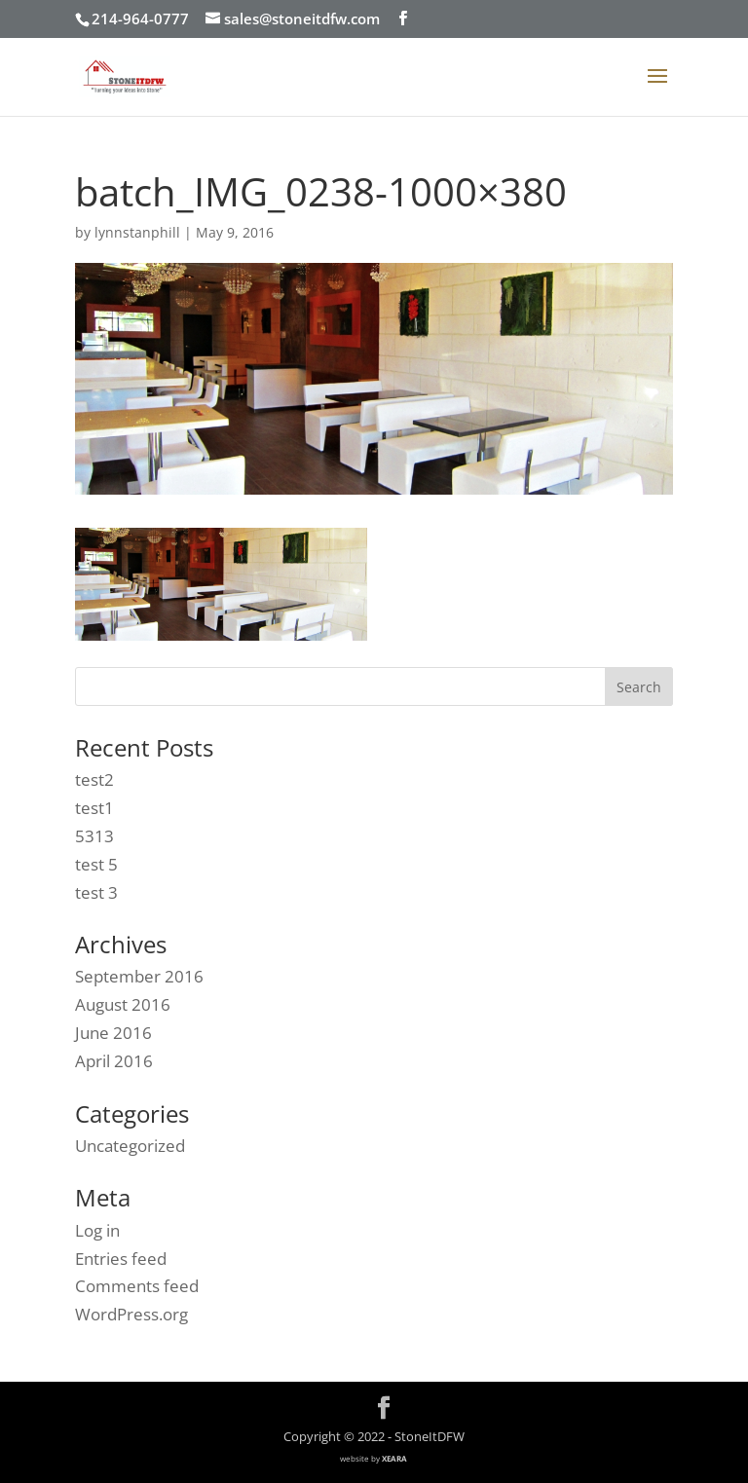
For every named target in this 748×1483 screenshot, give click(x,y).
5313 (94, 836)
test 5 (96, 864)
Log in (97, 1230)
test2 (94, 779)
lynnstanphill (137, 232)
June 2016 (113, 1032)
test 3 (96, 892)
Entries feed (121, 1258)
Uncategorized (130, 1145)
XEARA (394, 1458)
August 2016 (122, 1004)
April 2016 (114, 1061)
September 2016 (139, 976)
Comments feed (137, 1286)
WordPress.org (131, 1314)
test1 (94, 808)
